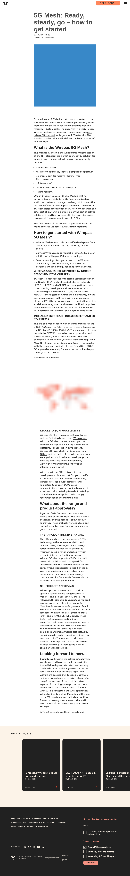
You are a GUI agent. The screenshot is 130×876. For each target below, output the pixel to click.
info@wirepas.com (52, 858)
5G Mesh (43, 141)
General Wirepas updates (99, 847)
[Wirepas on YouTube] (38, 847)
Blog (13, 826)
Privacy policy (65, 858)
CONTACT (51, 822)
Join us (30, 826)
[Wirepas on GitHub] (43, 847)
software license (78, 435)
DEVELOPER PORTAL (36, 822)
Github (43, 454)
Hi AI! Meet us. (42, 826)
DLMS (67, 484)
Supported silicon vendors (45, 819)
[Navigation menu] (125, 3)
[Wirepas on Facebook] (29, 847)
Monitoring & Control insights (101, 856)
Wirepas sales (80, 438)
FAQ (13, 819)
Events (21, 826)
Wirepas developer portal (75, 457)
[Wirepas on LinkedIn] (25, 847)
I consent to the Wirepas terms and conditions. (102, 832)
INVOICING (62, 822)
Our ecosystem (18, 822)
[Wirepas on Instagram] (34, 847)
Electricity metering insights (100, 851)
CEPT (60, 326)
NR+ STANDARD (23, 819)
